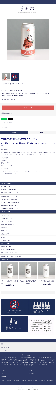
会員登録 (30, 370)
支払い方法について (9, 380)
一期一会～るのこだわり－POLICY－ (9, 246)
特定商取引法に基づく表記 (7, 113)
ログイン (2, 373)
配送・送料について (17, 380)
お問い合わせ (3, 376)
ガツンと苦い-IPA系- (8, 83)
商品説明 (14, 132)
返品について (4, 112)
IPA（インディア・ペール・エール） (19, 83)
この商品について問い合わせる (7, 125)
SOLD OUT (28, 107)
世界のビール (21, 90)
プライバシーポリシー (41, 380)
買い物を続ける (4, 127)
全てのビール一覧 (8, 84)
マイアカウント (4, 370)
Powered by (28, 389)
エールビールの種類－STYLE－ (8, 249)
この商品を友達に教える (6, 122)
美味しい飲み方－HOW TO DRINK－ (9, 253)
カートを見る (31, 373)
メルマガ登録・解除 (50, 380)
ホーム (3, 83)
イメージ (42, 132)
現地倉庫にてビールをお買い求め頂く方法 (11, 256)
